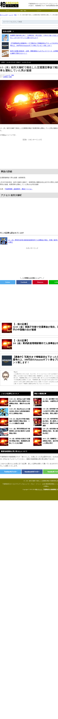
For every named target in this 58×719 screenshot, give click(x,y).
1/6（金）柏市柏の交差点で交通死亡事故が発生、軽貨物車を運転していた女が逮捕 (19, 441)
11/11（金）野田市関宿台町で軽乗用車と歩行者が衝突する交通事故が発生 (19, 431)
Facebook (24, 282)
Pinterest (40, 282)
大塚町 (10, 77)
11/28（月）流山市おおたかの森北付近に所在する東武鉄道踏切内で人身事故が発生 (19, 411)
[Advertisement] (29, 301)
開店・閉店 (23, 10)
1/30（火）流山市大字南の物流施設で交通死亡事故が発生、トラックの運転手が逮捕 (19, 421)
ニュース (39, 10)
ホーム (7, 10)
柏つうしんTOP (4, 15)
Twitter (7, 282)
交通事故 (5, 77)
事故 (15, 15)
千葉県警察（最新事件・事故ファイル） (19, 189)
